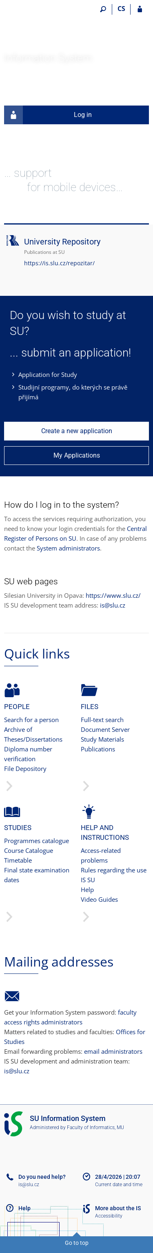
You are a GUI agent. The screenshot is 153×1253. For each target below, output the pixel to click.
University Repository (62, 242)
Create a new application (76, 431)
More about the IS (118, 1208)
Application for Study (47, 374)
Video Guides (99, 899)
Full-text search (102, 720)
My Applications (76, 455)
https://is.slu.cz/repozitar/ (59, 263)
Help (87, 889)
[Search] (103, 9)
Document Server (105, 729)
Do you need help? (42, 1177)
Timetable (18, 860)
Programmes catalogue (36, 841)
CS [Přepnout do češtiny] (121, 8)
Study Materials (102, 739)
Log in (48, 115)
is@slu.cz (112, 605)
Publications (98, 749)
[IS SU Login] (140, 9)
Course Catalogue (28, 850)
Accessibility (108, 1216)
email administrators (113, 1051)
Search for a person (31, 720)
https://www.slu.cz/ (113, 595)
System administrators (68, 548)
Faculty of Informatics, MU (95, 1127)
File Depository (25, 768)
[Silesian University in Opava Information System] (50, 27)
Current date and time (118, 1184)
